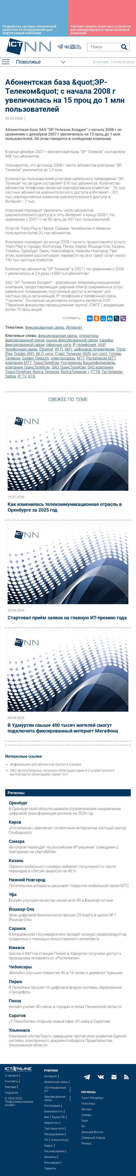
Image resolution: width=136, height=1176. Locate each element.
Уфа (13, 894)
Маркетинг (51, 1123)
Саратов (17, 1015)
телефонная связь (21, 349)
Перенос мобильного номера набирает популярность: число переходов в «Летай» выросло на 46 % (62, 868)
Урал (84, 1120)
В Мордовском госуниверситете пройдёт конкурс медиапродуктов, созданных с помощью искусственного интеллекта (68, 936)
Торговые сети (54, 1128)
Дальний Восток (92, 1132)
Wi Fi (59, 349)
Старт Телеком (68, 353)
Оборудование (54, 1134)
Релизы (86, 1143)
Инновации (52, 1162)
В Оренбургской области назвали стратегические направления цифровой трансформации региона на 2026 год (65, 811)
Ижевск (17, 947)
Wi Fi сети (44, 353)
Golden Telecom (35, 358)
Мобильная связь (56, 1082)
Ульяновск (19, 1030)
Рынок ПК (58, 1117)
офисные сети (58, 344)
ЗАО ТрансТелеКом (68, 367)
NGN (87, 353)
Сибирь (86, 1115)
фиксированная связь (57, 335)
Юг (83, 1126)
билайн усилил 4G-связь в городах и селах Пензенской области (65, 1006)
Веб (46, 1117)
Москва (86, 1109)
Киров (15, 822)
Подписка (11, 1092)
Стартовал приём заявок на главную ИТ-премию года (67, 618)
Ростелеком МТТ (101, 358)
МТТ (81, 358)
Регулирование (54, 1151)
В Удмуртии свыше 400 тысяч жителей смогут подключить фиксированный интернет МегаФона (63, 728)
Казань (16, 860)
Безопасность (53, 1111)
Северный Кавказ (93, 1137)
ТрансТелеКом (46, 362)
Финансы (50, 1157)
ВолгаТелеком (73, 371)
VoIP (101, 344)
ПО (46, 1140)
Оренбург (18, 803)
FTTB (95, 371)
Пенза (15, 1001)
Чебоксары (20, 967)
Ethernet (46, 349)
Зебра (10, 376)
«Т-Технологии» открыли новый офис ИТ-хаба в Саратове (59, 1021)
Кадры (48, 1145)
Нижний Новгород (27, 879)
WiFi (68, 349)
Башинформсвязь (99, 362)
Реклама (10, 1087)
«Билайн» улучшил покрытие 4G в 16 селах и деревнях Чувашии (65, 973)
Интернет (74, 327)
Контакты (11, 1081)
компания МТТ (18, 362)
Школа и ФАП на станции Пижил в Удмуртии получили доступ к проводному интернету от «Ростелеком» (65, 955)
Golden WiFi (24, 353)
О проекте (11, 1075)
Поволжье (88, 1103)
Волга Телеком (46, 371)
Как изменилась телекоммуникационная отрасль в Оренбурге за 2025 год (65, 507)
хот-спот (99, 353)
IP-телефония (84, 344)
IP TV (22, 376)
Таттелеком (112, 371)
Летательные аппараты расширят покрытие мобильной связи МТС (69, 885)
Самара (17, 841)
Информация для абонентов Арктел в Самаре (45, 764)
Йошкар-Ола (21, 909)
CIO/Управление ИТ (55, 1089)
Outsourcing (59, 1140)
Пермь (15, 981)
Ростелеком (71, 362)
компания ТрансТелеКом (27, 367)
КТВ (31, 376)
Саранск (17, 928)
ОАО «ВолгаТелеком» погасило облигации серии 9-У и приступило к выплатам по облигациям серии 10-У (62, 772)
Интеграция (52, 1105)
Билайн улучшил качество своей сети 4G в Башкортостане (61, 900)
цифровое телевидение (94, 349)
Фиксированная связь (44, 327)
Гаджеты (50, 1168)
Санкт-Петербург (92, 1098)
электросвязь (63, 358)
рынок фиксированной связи (72, 340)
